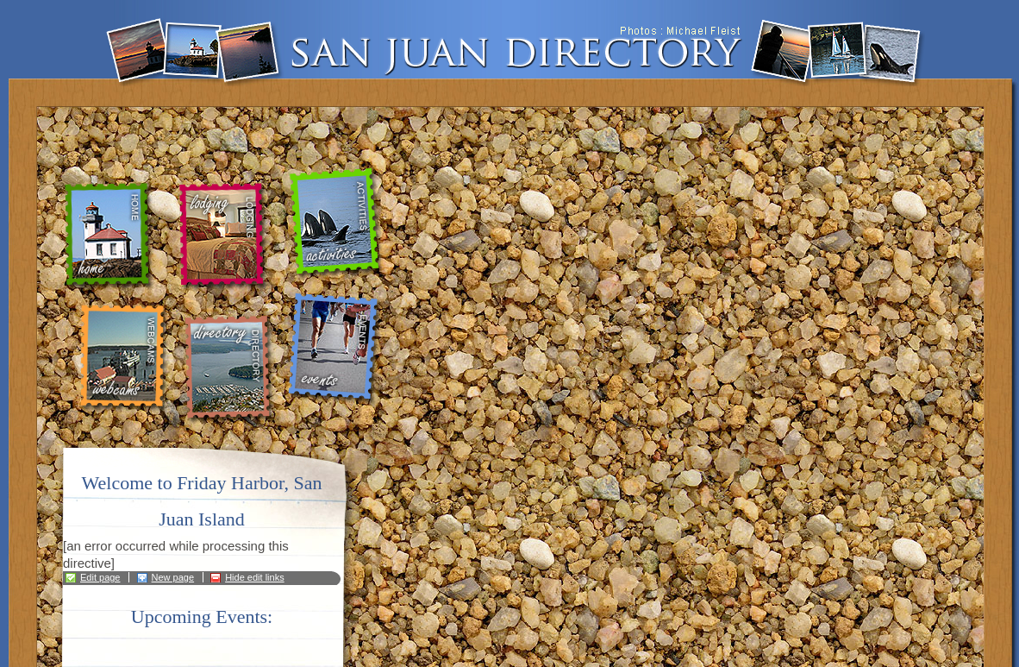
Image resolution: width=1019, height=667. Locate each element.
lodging (221, 236)
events (336, 349)
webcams (123, 358)
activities (337, 223)
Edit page (100, 577)
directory (231, 369)
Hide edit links (254, 577)
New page (173, 577)
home (112, 236)
